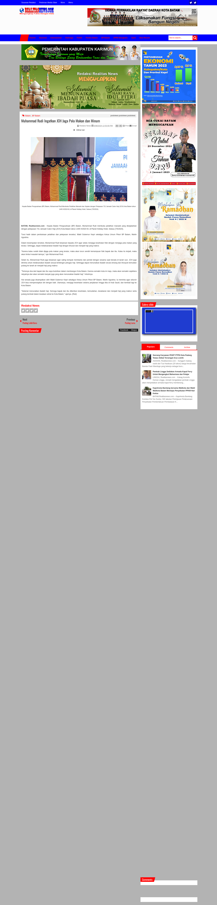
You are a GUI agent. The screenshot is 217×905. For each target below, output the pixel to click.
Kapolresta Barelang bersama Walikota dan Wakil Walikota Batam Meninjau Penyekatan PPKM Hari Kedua (174, 390)
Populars (151, 347)
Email (133, 126)
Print (126, 126)
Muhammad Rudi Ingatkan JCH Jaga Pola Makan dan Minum (60, 120)
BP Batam (36, 116)
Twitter (191, 2)
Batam (28, 116)
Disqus (134, 330)
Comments (169, 347)
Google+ (32, 310)
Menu (70, 3)
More (63, 3)
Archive (187, 347)
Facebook (195, 2)
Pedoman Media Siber (48, 3)
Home (24, 37)
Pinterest (36, 310)
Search (195, 37)
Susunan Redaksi (28, 3)
